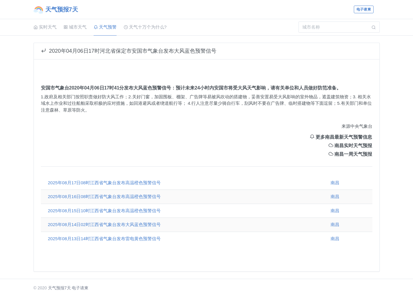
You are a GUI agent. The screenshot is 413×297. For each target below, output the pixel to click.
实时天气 (45, 26)
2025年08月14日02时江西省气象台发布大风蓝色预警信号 (104, 224)
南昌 (335, 182)
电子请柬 (363, 9)
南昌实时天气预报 (350, 145)
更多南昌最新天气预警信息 (341, 137)
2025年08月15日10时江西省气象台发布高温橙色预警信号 (104, 210)
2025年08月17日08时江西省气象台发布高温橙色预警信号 (104, 182)
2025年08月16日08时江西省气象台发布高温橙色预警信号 (104, 196)
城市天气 (75, 26)
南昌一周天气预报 (350, 154)
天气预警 (105, 26)
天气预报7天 (59, 288)
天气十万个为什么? (145, 26)
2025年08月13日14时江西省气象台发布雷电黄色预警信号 (104, 238)
